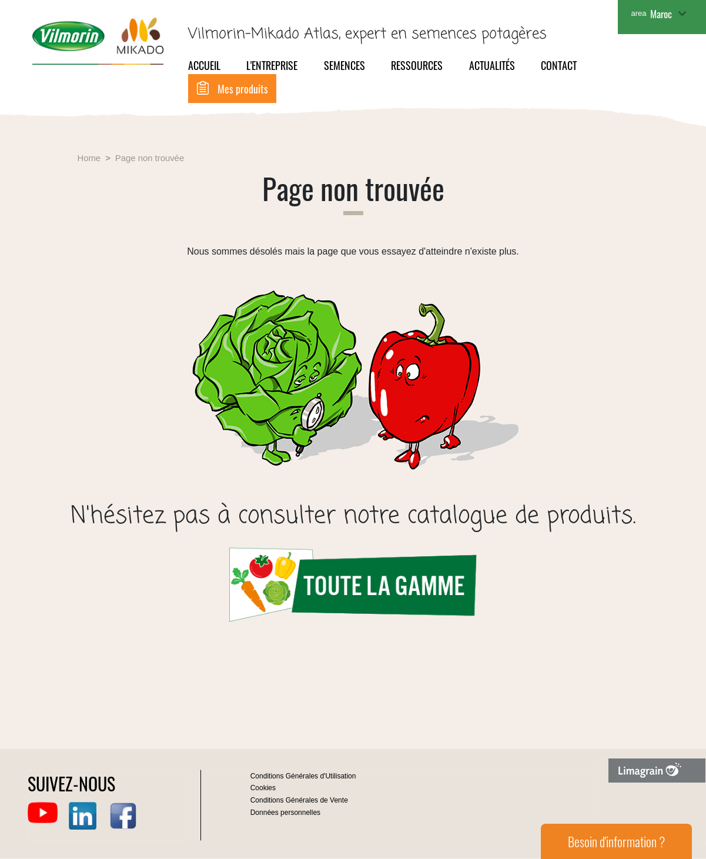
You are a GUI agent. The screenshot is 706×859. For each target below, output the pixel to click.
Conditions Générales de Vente (299, 800)
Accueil (204, 65)
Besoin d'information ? (616, 841)
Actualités (492, 65)
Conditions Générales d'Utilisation (303, 776)
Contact (559, 65)
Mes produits (243, 88)
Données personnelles (285, 812)
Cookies (263, 788)
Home (89, 158)
